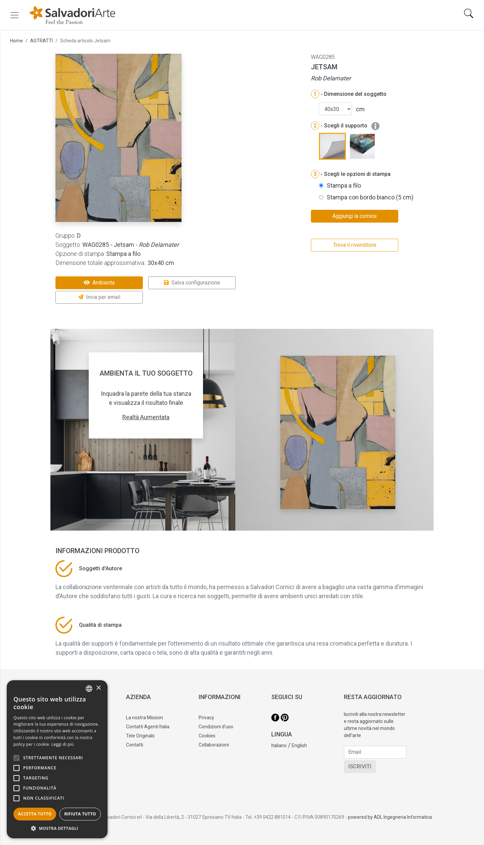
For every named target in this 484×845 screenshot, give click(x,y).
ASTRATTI (41, 40)
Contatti (134, 744)
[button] (57, 828)
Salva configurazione (192, 282)
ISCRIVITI (359, 766)
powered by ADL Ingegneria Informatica (390, 817)
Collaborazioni (214, 744)
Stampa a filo (344, 185)
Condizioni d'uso (216, 726)
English (299, 745)
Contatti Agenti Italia (147, 726)
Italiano (279, 745)
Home (16, 40)
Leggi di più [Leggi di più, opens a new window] (62, 744)
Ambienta (99, 282)
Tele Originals (140, 735)
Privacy (206, 717)
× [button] (98, 688)
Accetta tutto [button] (34, 814)
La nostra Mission (144, 717)
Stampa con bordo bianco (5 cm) (370, 197)
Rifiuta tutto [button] (80, 814)
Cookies (207, 735)
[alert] (57, 759)
